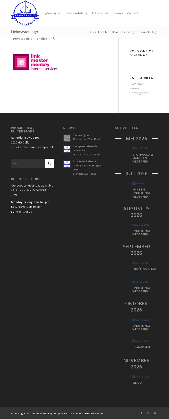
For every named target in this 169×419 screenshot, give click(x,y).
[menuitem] (17, 13)
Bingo (137, 383)
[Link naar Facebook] (141, 413)
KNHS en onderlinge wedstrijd (141, 192)
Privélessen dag (144, 269)
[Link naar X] (148, 413)
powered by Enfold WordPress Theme (80, 413)
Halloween (141, 347)
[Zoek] (53, 38)
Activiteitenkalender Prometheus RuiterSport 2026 (87, 165)
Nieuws (135, 88)
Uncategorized (139, 93)
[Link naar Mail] (154, 413)
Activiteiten (137, 83)
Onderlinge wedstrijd (141, 232)
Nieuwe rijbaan (82, 135)
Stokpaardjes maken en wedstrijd (143, 158)
